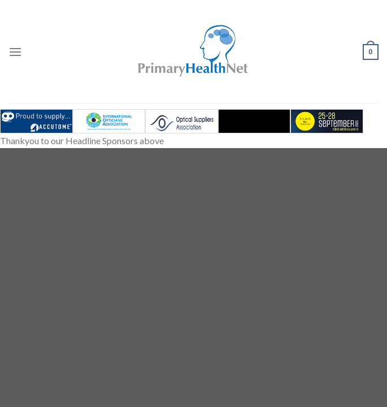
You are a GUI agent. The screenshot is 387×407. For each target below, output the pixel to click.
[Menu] (15, 52)
